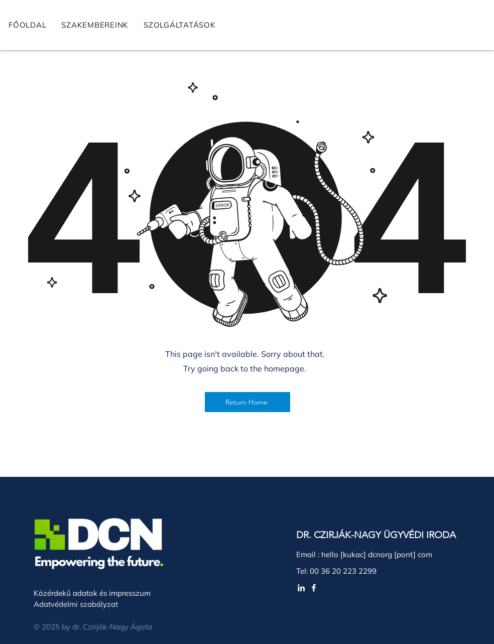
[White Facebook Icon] (314, 588)
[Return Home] (247, 402)
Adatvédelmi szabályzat (76, 604)
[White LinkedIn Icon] (301, 588)
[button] (179, 25)
